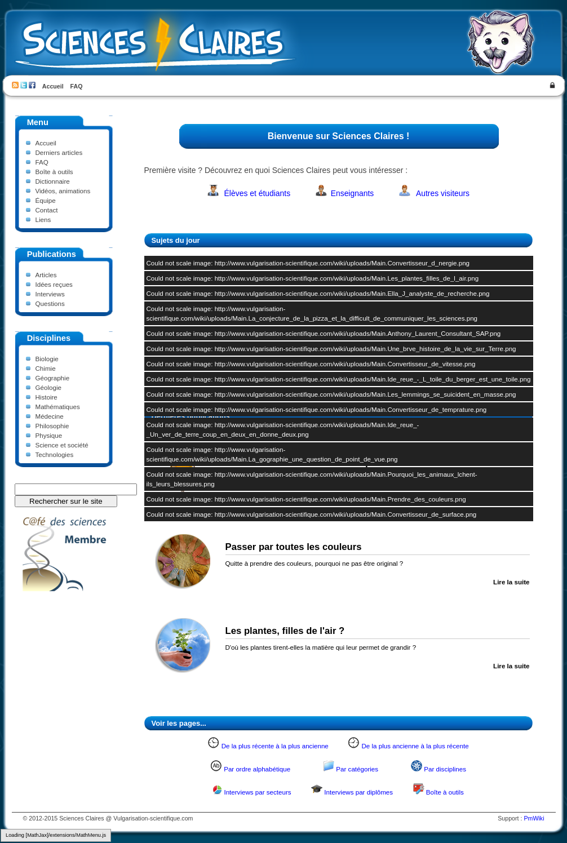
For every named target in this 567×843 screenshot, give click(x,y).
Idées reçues (54, 284)
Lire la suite (511, 498)
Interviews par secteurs (257, 792)
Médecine (50, 416)
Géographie (53, 377)
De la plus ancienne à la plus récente (414, 745)
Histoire (46, 397)
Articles (46, 274)
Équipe (46, 200)
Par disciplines (445, 769)
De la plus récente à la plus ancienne (275, 745)
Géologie (48, 387)
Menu (37, 122)
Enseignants (352, 193)
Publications (51, 254)
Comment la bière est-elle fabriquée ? (309, 463)
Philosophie (52, 425)
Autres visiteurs (442, 193)
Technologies (55, 454)
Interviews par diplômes (358, 792)
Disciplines (48, 338)
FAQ (76, 86)
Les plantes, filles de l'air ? (285, 630)
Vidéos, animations (63, 190)
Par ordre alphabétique (257, 769)
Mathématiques (58, 406)
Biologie (47, 358)
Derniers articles (59, 152)
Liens (43, 219)
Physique (49, 435)
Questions (50, 303)
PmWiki (534, 818)
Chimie (46, 368)
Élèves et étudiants (257, 193)
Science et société (62, 445)
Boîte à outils (54, 171)
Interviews (50, 294)
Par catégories (357, 769)
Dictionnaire (53, 181)
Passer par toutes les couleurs (293, 547)
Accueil (53, 86)
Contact (47, 210)
